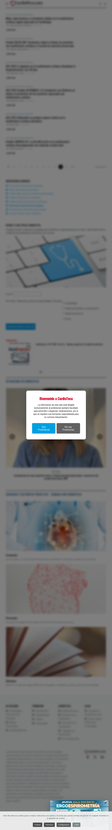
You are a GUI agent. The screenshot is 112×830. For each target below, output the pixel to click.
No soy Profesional (68, 428)
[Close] (105, 803)
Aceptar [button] (37, 825)
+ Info (77, 825)
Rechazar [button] (49, 825)
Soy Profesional (44, 428)
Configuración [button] (64, 825)
